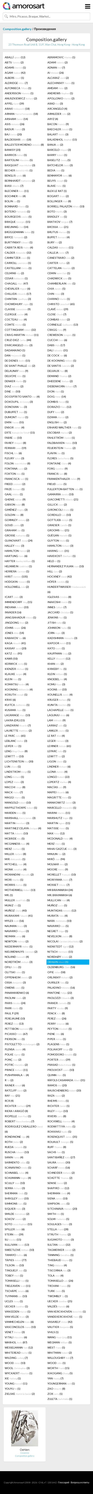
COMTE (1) (15, 324)
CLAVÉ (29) (57, 309)
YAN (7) (55, 1378)
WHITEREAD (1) (18, 1352)
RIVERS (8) (56, 1116)
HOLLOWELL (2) (17, 586)
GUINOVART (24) (19, 540)
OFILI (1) (13, 967)
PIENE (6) (55, 1033)
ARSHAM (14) (16, 119)
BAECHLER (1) (59, 129)
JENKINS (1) (57, 617)
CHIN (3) (55, 293)
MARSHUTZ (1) (59, 818)
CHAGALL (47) (16, 283)
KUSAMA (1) (15, 710)
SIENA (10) (57, 1198)
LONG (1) (14, 776)
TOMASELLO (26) (60, 1280)
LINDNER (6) (59, 766)
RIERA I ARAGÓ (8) (16, 1111)
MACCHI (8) (15, 787)
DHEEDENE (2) (60, 381)
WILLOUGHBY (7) (60, 1357)
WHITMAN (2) (59, 1352)
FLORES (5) (60, 458)
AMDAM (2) (57, 88)
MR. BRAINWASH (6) (59, 895)
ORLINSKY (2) (60, 977)
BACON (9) (58, 124)
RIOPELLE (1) (18, 1116)
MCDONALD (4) (60, 838)
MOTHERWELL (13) (20, 890)
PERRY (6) (58, 1023)
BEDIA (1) (55, 170)
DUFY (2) (55, 412)
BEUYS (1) (57, 180)
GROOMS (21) (58, 530)
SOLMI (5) (58, 1219)
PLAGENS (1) (58, 1044)
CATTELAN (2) (61, 268)
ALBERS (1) (14, 77)
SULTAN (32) (58, 1244)
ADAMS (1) (15, 67)
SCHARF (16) (58, 1167)
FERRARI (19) (15, 448)
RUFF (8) (56, 1147)
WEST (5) (56, 1347)
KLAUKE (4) (15, 674)
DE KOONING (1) (61, 360)
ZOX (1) (55, 1393)
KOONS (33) (57, 689)
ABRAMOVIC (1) (61, 57)
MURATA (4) (57, 915)
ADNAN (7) (56, 67)
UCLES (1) (14, 1301)
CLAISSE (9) (18, 309)
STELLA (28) (57, 1229)
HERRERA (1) (17, 571)
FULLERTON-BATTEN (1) (65, 489)
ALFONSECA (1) (18, 88)
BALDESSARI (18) (18, 139)
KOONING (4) (19, 689)
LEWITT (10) (14, 756)
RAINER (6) (15, 1085)
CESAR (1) (16, 278)
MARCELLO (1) (61, 807)
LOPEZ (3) (14, 782)
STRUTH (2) (59, 1234)
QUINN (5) (56, 1075)
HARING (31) (58, 550)
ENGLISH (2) (57, 422)
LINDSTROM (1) (18, 771)
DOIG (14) (56, 396)
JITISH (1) (56, 622)
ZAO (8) (56, 1388)
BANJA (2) (55, 144)
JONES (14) (14, 632)
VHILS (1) (53, 1332)
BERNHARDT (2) (20, 180)
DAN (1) (15, 355)
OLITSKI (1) (15, 972)
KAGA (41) (15, 643)
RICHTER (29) (18, 1105)
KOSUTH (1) (16, 694)
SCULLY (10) (15, 1183)
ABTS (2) (14, 62)
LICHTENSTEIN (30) (19, 761)
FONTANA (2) (16, 468)
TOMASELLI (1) (17, 1280)
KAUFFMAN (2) (59, 653)
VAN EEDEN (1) (17, 1311)
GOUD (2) (14, 525)
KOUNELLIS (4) (60, 694)
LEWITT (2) (56, 756)
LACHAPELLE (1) (60, 710)
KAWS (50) (11, 658)
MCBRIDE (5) (15, 838)
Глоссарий (63, 1482)
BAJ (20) (13, 134)
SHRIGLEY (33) (17, 1198)
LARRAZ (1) (57, 725)
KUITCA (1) (17, 704)
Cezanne (24, 1452)
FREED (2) (15, 484)
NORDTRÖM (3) (19, 962)
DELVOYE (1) (15, 376)
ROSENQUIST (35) (62, 1136)
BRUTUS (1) (58, 232)
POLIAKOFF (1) (59, 1049)
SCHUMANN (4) (18, 1177)
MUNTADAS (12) (61, 910)
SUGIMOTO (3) (60, 1239)
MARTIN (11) (58, 823)
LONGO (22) (58, 776)
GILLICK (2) (57, 504)
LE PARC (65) (15, 735)
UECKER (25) (59, 1301)
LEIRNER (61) (59, 746)
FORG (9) (57, 468)
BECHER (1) (19, 170)
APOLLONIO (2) (60, 98)
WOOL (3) (17, 1368)
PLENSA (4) (15, 1049)
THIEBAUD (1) (59, 1260)
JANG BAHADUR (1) (20, 617)
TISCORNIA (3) (59, 1270)
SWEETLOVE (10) (19, 1249)
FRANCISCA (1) (16, 478)
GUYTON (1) (58, 540)
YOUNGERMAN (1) (61, 1383)
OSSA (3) (15, 982)
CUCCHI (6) (57, 340)
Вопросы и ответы (80, 1482)
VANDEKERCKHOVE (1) (64, 1316)
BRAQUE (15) (17, 221)
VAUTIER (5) (60, 1327)
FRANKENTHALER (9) (63, 478)
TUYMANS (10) (16, 1296)
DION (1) (55, 391)
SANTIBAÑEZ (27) (61, 1157)
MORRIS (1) (15, 884)
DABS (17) (56, 345)
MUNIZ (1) (13, 905)
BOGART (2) (58, 196)
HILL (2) (54, 571)
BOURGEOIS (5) (18, 216)
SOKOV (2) (15, 1219)
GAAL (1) (14, 494)
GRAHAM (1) (15, 530)
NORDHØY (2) (59, 956)
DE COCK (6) (57, 355)
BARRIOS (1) (16, 155)
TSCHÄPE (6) (17, 1291)
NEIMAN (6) (15, 936)
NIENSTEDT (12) (60, 946)
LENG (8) (16, 751)
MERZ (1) (56, 843)
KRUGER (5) (58, 699)
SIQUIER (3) (15, 1208)
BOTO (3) (57, 211)
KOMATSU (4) (17, 684)
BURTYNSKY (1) (19, 242)
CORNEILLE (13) (62, 324)
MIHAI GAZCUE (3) (62, 848)
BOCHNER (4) (15, 196)
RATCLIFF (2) (15, 1090)
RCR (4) (9, 1100)
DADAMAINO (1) (15, 350)
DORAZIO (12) (59, 406)
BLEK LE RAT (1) (57, 191)
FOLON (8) (17, 463)
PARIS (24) (15, 1003)
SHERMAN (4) (58, 1193)
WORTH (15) (58, 1368)
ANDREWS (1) (60, 93)
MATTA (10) (16, 833)
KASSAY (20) (15, 648)
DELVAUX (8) (57, 370)
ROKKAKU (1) (59, 1131)
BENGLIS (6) (15, 175)
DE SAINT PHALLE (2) (20, 365)
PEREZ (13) (14, 1023)
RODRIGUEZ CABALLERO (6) (24, 1129)
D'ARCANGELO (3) (19, 345)
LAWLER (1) (58, 730)
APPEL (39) (14, 103)
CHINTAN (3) (18, 298)
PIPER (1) (56, 1039)
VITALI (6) (16, 1337)
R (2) (9, 1080)
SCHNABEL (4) (16, 1172)
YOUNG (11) (16, 1383)
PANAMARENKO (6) (17, 992)
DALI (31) (57, 350)
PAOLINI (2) (15, 997)
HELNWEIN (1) (18, 566)
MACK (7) (14, 792)
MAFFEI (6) (58, 792)
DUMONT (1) (16, 417)
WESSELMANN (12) (19, 1347)
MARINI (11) (58, 812)
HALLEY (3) (14, 545)
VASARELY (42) (59, 1321)
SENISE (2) (57, 1183)
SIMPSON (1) (58, 1203)
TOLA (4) (55, 1275)
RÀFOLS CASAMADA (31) (66, 1080)
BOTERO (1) (17, 211)
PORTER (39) (58, 1059)
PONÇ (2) (13, 1059)
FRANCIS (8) (57, 473)
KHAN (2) (55, 663)
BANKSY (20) (12, 149)
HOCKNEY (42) (59, 576)
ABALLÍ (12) (15, 57)
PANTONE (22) (59, 992)
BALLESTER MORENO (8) (24, 144)
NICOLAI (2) (65, 941)
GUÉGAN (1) (59, 535)
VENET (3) (15, 1332)
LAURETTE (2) (18, 730)
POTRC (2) (16, 1064)
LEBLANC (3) (16, 740)
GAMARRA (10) (60, 494)
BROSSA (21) (57, 226)
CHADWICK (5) (59, 278)
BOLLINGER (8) (59, 201)
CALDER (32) (18, 252)
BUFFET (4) (58, 237)
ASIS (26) (14, 124)
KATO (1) (56, 648)
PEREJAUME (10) (15, 1018)
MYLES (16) (14, 920)
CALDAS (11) (60, 247)
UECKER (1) (16, 1306)
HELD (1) (53, 561)
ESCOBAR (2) (59, 432)
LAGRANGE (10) (17, 715)
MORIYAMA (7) (59, 879)
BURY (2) (54, 242)
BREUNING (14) (16, 226)
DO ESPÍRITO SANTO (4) (22, 396)
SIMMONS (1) (15, 1203)
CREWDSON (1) (61, 334)
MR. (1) (9, 895)
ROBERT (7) (19, 1121)
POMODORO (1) (61, 1054)
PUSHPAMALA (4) (17, 1075)
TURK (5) (56, 1291)
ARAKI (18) (17, 108)
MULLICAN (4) (58, 900)
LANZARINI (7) (18, 725)
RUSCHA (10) (17, 1152)
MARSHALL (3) (20, 818)
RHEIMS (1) (58, 1100)
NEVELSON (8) (59, 936)
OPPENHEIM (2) (18, 977)
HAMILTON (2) (17, 550)
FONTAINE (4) (59, 463)
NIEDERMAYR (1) (19, 946)
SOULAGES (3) (59, 1224)
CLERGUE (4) (16, 314)
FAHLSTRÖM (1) (61, 437)
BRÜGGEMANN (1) (19, 232)
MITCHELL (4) (15, 864)
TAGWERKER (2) (61, 1249)
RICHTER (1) (58, 1105)
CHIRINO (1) (58, 298)
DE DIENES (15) (17, 360)
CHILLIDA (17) (18, 293)
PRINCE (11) (16, 1069)
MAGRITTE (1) (59, 797)
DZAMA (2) (57, 417)
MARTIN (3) (17, 823)
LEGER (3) (57, 740)
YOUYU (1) (12, 1388)
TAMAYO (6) (16, 1255)
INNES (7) (57, 607)
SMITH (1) (55, 1213)
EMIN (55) (14, 422)
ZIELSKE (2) (20, 1393)
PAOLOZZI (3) (60, 997)
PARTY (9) (57, 1008)
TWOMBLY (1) (57, 1296)
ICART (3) (14, 596)
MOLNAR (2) (57, 864)
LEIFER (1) (13, 746)
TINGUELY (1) (16, 1270)
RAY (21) (12, 1095)
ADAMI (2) (57, 62)
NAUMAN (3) (16, 926)
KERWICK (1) (16, 663)
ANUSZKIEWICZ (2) (21, 98)
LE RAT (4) (56, 735)
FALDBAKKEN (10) (62, 442)
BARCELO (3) (59, 149)
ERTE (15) (20, 432)
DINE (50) (12, 391)
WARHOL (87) (16, 1342)
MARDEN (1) (15, 812)
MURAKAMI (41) (19, 915)
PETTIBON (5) (18, 1028)
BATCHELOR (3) (60, 165)
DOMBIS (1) (58, 401)
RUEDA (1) (15, 1147)
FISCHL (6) (13, 453)
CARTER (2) (58, 262)
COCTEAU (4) (16, 319)
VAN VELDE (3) (17, 1316)
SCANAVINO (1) (18, 1167)
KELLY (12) (58, 658)
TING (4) (57, 1265)
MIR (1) (15, 859)
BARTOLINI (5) (19, 160)
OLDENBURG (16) (61, 967)
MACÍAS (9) (56, 787)
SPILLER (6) (15, 1229)
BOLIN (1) (12, 201)
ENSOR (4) (14, 427)
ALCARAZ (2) (58, 77)
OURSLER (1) (57, 982)
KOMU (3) (56, 684)
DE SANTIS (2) (60, 365)
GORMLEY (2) (17, 520)
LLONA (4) (57, 771)
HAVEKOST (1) (61, 556)
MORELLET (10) (61, 874)
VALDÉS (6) (58, 1306)
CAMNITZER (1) (17, 257)
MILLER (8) (15, 854)
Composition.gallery (17, 29)
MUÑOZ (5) (57, 905)
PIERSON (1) (15, 1039)
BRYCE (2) (16, 237)
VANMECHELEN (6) (19, 1321)
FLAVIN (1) (56, 453)
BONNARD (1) (17, 206)
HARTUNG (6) (16, 556)
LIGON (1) (56, 761)
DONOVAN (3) (16, 406)
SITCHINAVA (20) (62, 1208)
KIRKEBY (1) (57, 668)
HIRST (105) (16, 576)
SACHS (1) (56, 1152)
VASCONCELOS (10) (20, 1327)
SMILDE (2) (17, 1213)
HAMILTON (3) (60, 545)
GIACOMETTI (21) (62, 499)
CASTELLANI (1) (18, 268)
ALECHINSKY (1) (60, 83)
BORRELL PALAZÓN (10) (65, 206)
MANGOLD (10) (18, 802)
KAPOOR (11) (59, 643)
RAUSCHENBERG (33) (64, 1090)
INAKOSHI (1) (59, 602)
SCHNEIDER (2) (61, 1172)
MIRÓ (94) (56, 859)
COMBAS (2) (58, 319)
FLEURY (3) (14, 458)
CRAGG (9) (56, 329)
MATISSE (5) (58, 828)
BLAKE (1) (56, 185)
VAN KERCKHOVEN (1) (66, 1311)
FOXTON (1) (15, 473)
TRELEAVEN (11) (17, 1285)
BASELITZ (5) (59, 160)
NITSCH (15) (60, 951)
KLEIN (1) (57, 674)
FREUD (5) (57, 484)
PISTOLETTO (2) (22, 1044)
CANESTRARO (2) (60, 257)
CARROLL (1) (18, 262)
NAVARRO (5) (58, 926)
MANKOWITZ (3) (61, 802)
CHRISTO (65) (61, 304)
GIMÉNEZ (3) (16, 509)
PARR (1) (13, 1008)
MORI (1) (14, 879)
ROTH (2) (14, 1141)
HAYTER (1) (20, 561)
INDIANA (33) (17, 607)
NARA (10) (59, 920)
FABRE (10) (13, 437)
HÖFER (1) (58, 581)
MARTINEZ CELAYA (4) (23, 828)
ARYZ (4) (52, 119)
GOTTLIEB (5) (59, 520)
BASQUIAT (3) (20, 165)
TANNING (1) (60, 1255)
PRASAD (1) (61, 1064)
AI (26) (55, 72)
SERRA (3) (15, 1188)
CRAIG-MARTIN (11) (22, 334)
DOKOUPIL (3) (19, 401)
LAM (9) (56, 720)
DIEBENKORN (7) (62, 386)
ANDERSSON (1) (19, 93)
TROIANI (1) (58, 1285)
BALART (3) (57, 134)
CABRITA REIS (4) (19, 247)
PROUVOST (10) (60, 1069)
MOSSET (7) (58, 884)
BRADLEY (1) (57, 216)
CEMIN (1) (58, 273)
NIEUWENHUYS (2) (21, 951)
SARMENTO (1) (17, 1162)
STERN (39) (14, 1234)
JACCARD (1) (60, 612)
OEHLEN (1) (57, 962)
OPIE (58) (56, 972)
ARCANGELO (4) (57, 108)
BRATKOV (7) (59, 221)
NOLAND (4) (17, 956)
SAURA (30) (58, 1162)
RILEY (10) (57, 1111)
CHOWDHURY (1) (19, 304)
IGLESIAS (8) (59, 596)
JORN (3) (56, 632)
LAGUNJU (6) (58, 715)
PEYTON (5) (59, 1028)
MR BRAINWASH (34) (60, 890)
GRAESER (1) (59, 525)
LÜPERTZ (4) (59, 782)
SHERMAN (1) (16, 1193)
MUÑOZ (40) (16, 910)
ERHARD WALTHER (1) (64, 427)
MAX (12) (56, 833)
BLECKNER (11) (17, 191)
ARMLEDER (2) (58, 113)
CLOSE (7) (56, 314)
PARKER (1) (59, 1003)
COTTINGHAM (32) (20, 329)
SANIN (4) (14, 1157)
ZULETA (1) (59, 1399)
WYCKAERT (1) (18, 1373)
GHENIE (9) (15, 499)
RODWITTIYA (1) (61, 1126)
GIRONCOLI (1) (60, 509)
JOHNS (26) (15, 627)
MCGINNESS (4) (17, 843)
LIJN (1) (13, 766)
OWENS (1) (14, 987)
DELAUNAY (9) (16, 370)
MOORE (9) (57, 869)
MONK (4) (15, 869)
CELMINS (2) (14, 273)
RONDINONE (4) (17, 1136)
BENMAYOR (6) (59, 175)
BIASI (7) (14, 185)
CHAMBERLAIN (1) (61, 283)
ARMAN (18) (21, 113)
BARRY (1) (57, 155)
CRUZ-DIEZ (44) (18, 340)
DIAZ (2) (14, 386)
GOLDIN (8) (14, 514)
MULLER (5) (17, 900)
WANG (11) (59, 1337)
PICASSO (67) (16, 1033)
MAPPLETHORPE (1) (21, 807)
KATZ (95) (13, 653)
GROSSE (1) (17, 535)
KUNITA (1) (58, 704)
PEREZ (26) (56, 1018)
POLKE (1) (15, 1054)
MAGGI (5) (15, 797)
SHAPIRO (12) (58, 1188)
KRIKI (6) (10, 699)
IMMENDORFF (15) (18, 602)
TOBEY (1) (14, 1275)
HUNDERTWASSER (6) (66, 589)
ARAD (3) (55, 103)
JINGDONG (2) (16, 622)
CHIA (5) (56, 288)
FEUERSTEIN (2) (61, 448)
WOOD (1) (56, 1363)
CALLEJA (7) (58, 252)
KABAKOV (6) (15, 638)
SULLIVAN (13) (17, 1244)
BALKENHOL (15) (62, 139)
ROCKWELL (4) (61, 1121)
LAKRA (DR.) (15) (15, 720)
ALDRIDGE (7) (16, 83)
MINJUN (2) (56, 854)
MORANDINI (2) (19, 874)
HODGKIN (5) (17, 581)
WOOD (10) (15, 1363)
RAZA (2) (56, 1095)
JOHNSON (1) (59, 627)
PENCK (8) (56, 1013)
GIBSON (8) (15, 504)
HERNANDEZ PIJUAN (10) (65, 566)
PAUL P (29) (12, 1013)
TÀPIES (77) (15, 1260)
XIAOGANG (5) (60, 1373)
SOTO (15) (18, 1224)
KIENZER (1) (16, 668)
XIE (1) (13, 1378)
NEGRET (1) (57, 931)
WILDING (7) (16, 1357)
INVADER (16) (13, 612)
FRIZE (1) (15, 489)
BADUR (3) (15, 129)
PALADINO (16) (61, 987)
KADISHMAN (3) (62, 638)
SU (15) (13, 1239)
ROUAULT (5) (60, 1141)
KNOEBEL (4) (57, 679)
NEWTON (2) (17, 941)
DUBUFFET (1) (16, 412)
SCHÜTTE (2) (59, 1177)
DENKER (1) (15, 381)
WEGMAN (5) (59, 1342)
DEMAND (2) (59, 376)
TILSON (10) (14, 1265)
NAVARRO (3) (17, 931)
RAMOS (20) (57, 1085)
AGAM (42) (15, 72)
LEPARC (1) (56, 751)
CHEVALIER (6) (17, 288)
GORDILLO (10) (59, 514)
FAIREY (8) (15, 442)
